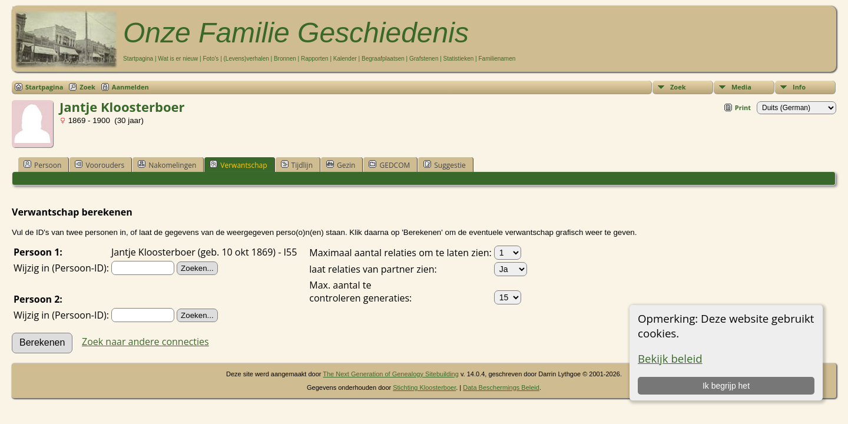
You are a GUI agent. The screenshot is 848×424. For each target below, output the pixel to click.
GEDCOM (389, 165)
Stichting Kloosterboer (424, 387)
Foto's (210, 58)
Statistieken (458, 58)
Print (743, 107)
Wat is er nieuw (178, 58)
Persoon (42, 165)
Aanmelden (130, 86)
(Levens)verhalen (246, 58)
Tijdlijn (297, 165)
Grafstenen (423, 58)
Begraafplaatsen (383, 58)
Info (799, 86)
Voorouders (99, 165)
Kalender (345, 58)
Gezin (340, 165)
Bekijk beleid (670, 358)
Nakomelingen (167, 165)
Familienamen (496, 58)
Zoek (678, 86)
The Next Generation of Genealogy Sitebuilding (391, 373)
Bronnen (285, 58)
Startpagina (138, 58)
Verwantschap (238, 165)
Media (741, 86)
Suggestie (444, 165)
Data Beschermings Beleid (501, 387)
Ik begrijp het (726, 385)
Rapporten (315, 58)
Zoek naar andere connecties (145, 341)
